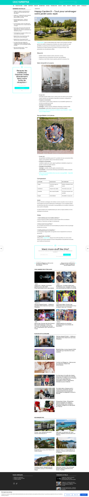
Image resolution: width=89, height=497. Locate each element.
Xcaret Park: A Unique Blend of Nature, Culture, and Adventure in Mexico (65, 451)
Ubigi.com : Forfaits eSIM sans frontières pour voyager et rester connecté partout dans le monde (66, 287)
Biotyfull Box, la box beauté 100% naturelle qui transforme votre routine (66, 351)
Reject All (76, 494)
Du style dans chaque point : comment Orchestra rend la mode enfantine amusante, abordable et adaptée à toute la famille (65, 391)
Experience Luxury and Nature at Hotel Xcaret (44, 450)
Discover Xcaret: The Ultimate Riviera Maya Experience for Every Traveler (65, 468)
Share (36, 18)
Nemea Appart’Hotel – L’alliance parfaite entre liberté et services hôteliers (44, 306)
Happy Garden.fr (40, 42)
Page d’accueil (19, 5)
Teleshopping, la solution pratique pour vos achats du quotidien (64, 325)
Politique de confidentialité (18, 477)
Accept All (84, 494)
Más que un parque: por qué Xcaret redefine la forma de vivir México (65, 433)
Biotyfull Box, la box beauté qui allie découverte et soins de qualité (21, 37)
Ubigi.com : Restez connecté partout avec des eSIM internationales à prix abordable (44, 287)
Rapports (30, 5)
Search (75, 2)
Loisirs (25, 5)
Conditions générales (17, 479)
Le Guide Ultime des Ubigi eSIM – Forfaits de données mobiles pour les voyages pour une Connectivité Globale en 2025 (22, 44)
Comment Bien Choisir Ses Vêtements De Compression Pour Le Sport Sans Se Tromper (66, 306)
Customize (68, 494)
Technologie (54, 5)
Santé (78, 5)
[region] (44, 493)
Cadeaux (58, 321)
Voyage (47, 5)
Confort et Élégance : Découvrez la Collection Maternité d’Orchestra (66, 364)
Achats (60, 5)
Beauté (36, 5)
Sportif (69, 5)
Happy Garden (46, 237)
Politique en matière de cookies (19, 478)
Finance (74, 5)
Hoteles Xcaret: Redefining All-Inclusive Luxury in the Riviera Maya (43, 468)
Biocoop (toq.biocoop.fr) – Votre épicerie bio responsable (20, 48)
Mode (64, 5)
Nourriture (42, 5)
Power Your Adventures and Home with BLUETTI (42, 433)
